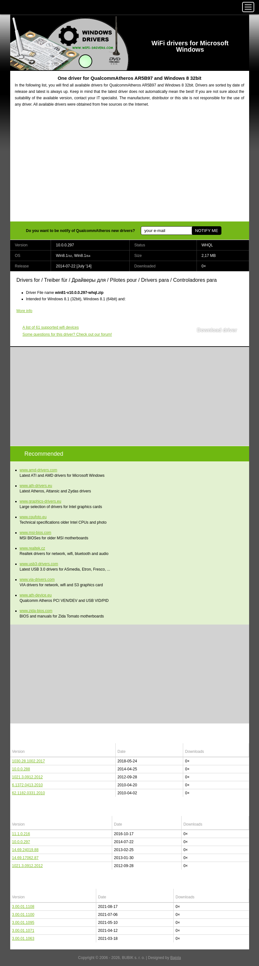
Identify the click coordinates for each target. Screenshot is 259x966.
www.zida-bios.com (36, 611)
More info (24, 311)
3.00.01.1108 (23, 906)
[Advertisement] (129, 168)
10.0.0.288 (21, 769)
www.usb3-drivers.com (39, 564)
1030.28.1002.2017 (28, 761)
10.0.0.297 (21, 842)
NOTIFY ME (206, 230)
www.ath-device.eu (36, 595)
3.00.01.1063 (23, 938)
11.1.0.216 (21, 834)
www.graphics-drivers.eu (40, 501)
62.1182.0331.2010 (28, 793)
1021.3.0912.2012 (27, 777)
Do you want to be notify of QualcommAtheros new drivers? (80, 230)
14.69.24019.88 (25, 850)
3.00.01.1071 (23, 930)
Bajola (175, 957)
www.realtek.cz (32, 548)
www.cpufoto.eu (33, 517)
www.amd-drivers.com (38, 470)
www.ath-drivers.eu (36, 486)
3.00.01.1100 (23, 914)
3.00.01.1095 (23, 922)
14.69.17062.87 (25, 858)
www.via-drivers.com (37, 579)
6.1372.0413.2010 (27, 785)
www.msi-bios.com (35, 533)
